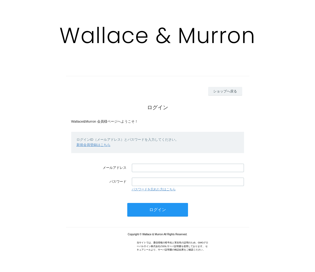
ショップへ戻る (225, 91)
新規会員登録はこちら (93, 145)
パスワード (117, 182)
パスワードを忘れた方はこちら (154, 189)
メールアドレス (114, 168)
